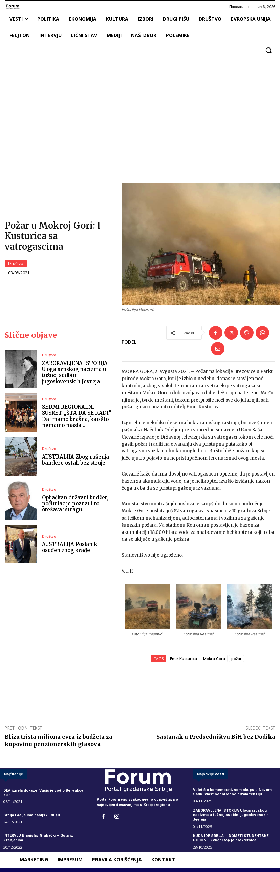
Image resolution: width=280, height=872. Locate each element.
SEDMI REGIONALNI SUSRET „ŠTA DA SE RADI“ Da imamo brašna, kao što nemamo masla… (76, 416)
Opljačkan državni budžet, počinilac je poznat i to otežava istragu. (75, 503)
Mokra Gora (214, 658)
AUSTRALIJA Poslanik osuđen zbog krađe (69, 547)
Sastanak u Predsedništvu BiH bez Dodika (215, 737)
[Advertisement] (140, 114)
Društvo (16, 263)
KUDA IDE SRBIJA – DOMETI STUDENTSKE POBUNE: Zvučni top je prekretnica (230, 838)
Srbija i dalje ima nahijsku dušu (31, 815)
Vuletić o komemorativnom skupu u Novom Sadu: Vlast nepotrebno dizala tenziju (232, 792)
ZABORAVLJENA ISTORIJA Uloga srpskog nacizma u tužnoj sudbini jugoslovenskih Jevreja (75, 372)
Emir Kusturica (183, 658)
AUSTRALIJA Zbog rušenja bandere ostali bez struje (75, 459)
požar (236, 658)
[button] (268, 50)
